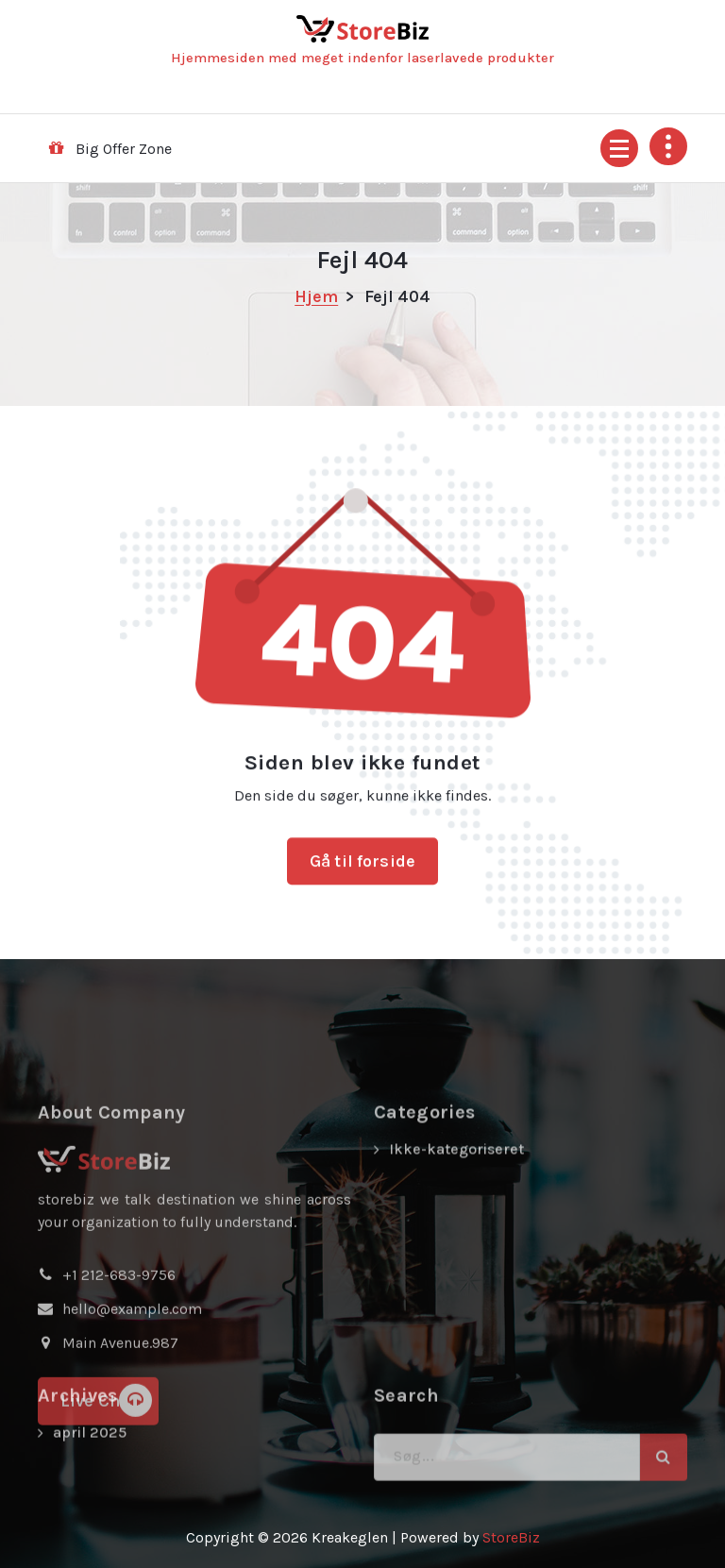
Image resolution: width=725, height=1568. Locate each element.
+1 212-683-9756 (119, 1348)
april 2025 (89, 1456)
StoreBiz (511, 1537)
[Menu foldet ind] (619, 148)
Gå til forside (362, 875)
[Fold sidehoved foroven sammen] (668, 146)
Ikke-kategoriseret (456, 1222)
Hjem (316, 296)
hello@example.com (132, 1382)
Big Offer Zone (124, 149)
